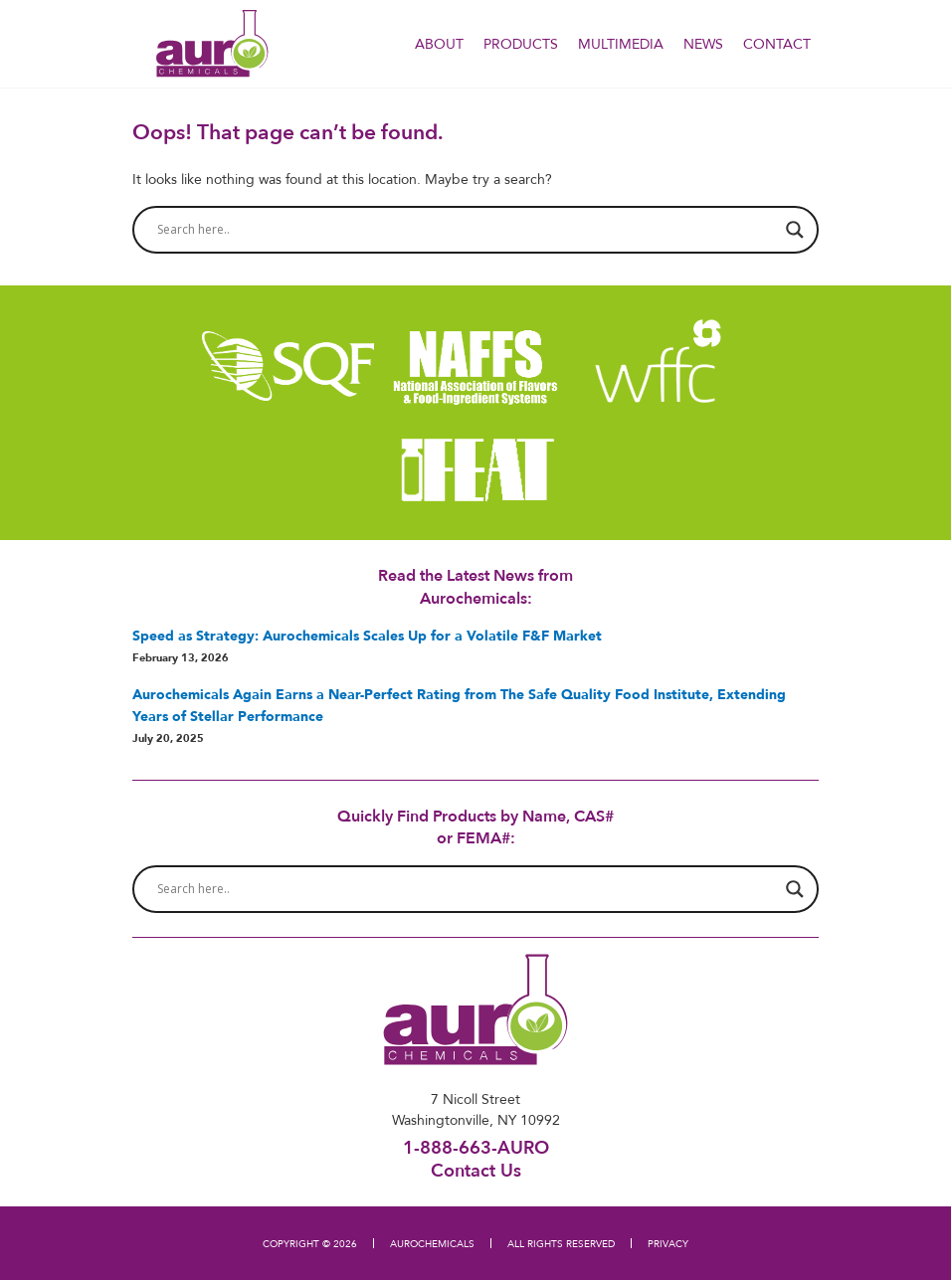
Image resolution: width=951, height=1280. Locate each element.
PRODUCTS (520, 44)
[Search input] (466, 230)
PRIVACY (668, 1243)
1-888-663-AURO (476, 1147)
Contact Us (476, 1170)
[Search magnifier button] (795, 230)
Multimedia (621, 44)
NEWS (703, 44)
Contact (777, 44)
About (439, 44)
